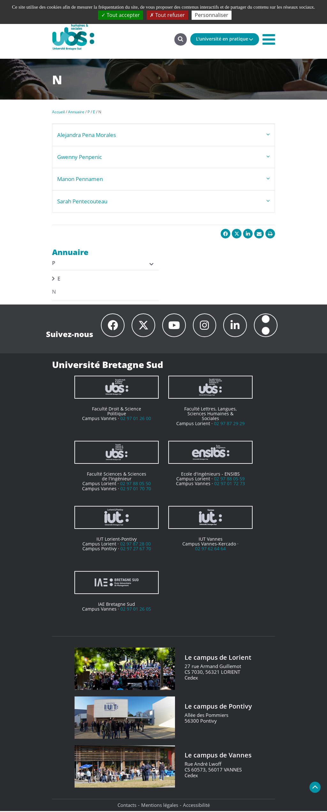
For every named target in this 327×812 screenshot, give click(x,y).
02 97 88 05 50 (135, 484)
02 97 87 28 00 (135, 544)
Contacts (127, 806)
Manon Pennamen (80, 179)
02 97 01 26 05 (135, 609)
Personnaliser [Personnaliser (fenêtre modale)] (211, 15)
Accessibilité (196, 806)
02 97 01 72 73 (229, 484)
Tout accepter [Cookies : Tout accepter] (120, 15)
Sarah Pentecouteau (82, 201)
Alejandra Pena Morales (86, 135)
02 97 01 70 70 (135, 489)
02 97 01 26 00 (135, 419)
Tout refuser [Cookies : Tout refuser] (167, 15)
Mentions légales (159, 806)
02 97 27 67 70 (135, 549)
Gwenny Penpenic (79, 157)
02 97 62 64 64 (210, 549)
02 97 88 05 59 (229, 479)
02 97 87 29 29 (229, 424)
